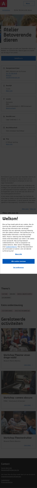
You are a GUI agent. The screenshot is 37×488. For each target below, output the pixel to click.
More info (18, 254)
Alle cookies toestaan (18, 261)
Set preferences (18, 267)
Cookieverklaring (11, 247)
